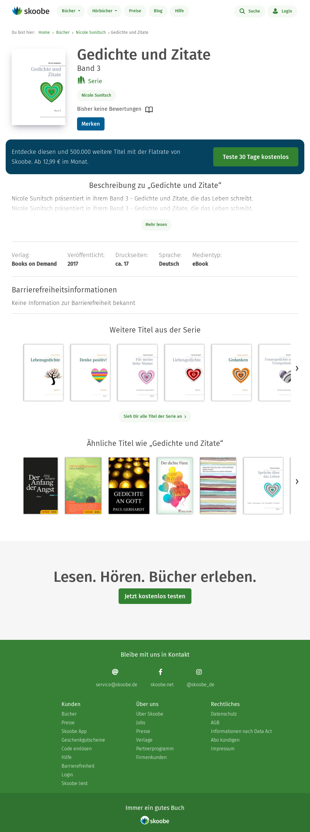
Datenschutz (224, 714)
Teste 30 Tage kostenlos (256, 156)
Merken (91, 124)
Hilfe (179, 10)
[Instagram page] (200, 677)
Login (282, 11)
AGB (215, 722)
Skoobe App (74, 731)
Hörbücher (103, 10)
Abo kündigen (225, 740)
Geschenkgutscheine (83, 740)
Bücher (69, 10)
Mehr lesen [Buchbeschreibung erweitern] (156, 224)
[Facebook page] (162, 677)
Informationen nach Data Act (241, 731)
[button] (297, 368)
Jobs (140, 722)
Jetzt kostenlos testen (155, 596)
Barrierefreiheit (78, 766)
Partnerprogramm (155, 748)
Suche (250, 11)
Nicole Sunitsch (91, 32)
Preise (135, 10)
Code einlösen (77, 748)
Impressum (223, 748)
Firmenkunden (151, 757)
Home (44, 32)
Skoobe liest (75, 783)
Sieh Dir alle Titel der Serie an (155, 416)
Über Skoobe (149, 714)
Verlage (144, 740)
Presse (143, 731)
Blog (158, 10)
